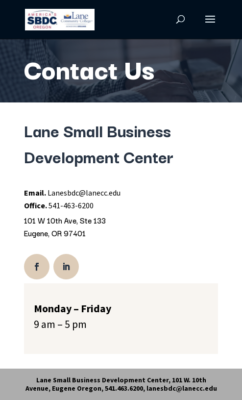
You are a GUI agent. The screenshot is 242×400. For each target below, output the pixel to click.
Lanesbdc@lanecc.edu (84, 193)
